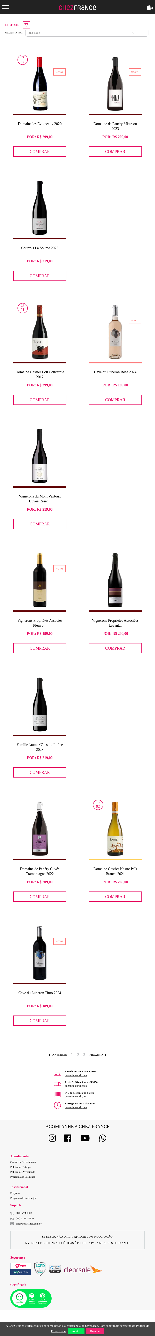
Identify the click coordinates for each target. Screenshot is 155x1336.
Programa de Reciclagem (23, 1197)
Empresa (15, 1193)
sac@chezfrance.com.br (26, 1223)
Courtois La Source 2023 (39, 248)
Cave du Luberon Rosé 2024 (115, 372)
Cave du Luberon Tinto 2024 (39, 993)
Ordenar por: (14, 32)
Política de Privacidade (22, 1171)
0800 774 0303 (24, 1212)
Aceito (76, 1331)
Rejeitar (95, 1331)
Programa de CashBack (22, 1176)
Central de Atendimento (23, 1162)
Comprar (40, 151)
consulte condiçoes (76, 1075)
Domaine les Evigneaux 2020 (39, 124)
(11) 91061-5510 (22, 1218)
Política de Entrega (20, 1166)
